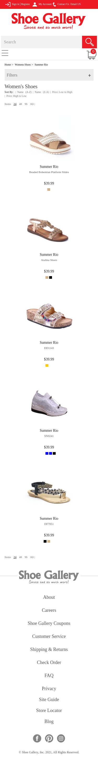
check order (49, 663)
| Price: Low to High (61, 92)
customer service (49, 637)
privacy (49, 689)
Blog (49, 722)
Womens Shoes (23, 64)
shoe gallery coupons (49, 623)
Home (8, 64)
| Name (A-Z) (23, 92)
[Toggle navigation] (5, 52)
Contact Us (61, 4)
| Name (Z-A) (41, 92)
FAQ (49, 676)
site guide (49, 700)
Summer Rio (41, 64)
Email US (76, 4)
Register (25, 4)
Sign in (12, 4)
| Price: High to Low (16, 95)
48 (20, 103)
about (49, 597)
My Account (41, 4)
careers (49, 610)
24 (15, 103)
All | (32, 103)
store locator (49, 711)
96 (26, 103)
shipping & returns (49, 650)
